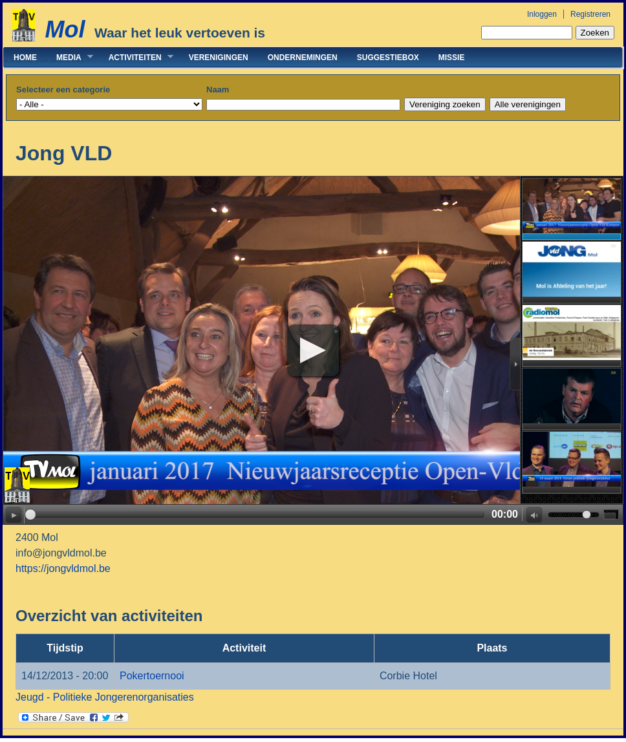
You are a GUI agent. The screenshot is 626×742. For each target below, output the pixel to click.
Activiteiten (136, 57)
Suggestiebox (388, 57)
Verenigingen (218, 57)
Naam (217, 89)
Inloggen (542, 14)
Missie (451, 57)
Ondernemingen (303, 57)
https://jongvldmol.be (63, 568)
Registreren (590, 14)
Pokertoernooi (152, 675)
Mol (65, 29)
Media (70, 57)
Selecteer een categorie (63, 89)
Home (25, 57)
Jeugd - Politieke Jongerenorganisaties (105, 697)
